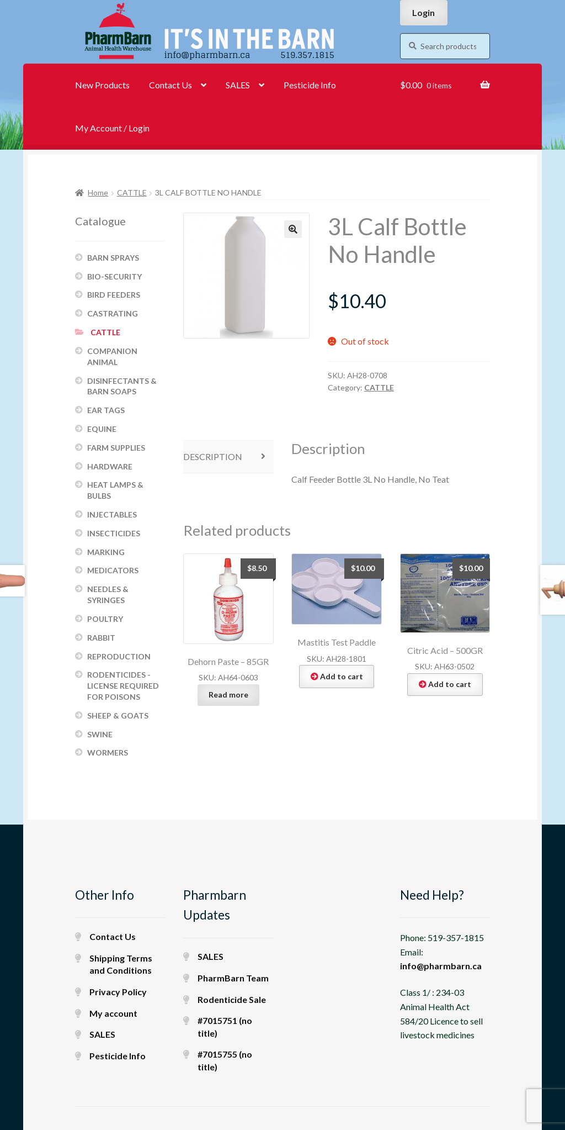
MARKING (106, 552)
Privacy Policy (118, 991)
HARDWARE (109, 466)
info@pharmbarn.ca (441, 965)
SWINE (100, 734)
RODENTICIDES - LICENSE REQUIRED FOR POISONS (123, 685)
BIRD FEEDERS (113, 294)
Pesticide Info (310, 85)
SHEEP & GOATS (117, 715)
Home (98, 192)
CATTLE (132, 192)
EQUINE (101, 429)
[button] (293, 229)
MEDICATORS (112, 570)
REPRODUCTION (119, 656)
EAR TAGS (106, 410)
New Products (102, 85)
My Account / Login (112, 128)
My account (113, 1013)
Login (423, 12)
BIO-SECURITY (114, 276)
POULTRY (105, 619)
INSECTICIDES (113, 533)
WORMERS (107, 752)
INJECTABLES (112, 514)
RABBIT (101, 637)
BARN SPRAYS (113, 257)
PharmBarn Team (233, 978)
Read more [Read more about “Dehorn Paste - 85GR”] (228, 694)
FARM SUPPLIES (116, 447)
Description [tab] (212, 456)
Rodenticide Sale (232, 999)
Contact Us (170, 85)
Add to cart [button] (341, 676)
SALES (238, 85)
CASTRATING (112, 313)
